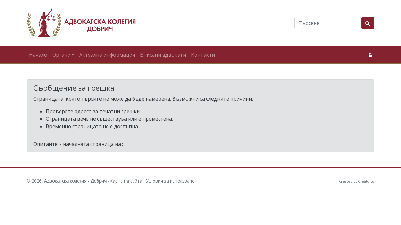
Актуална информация (107, 54)
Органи (61, 54)
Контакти (203, 54)
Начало (38, 54)
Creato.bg (366, 181)
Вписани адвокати (163, 54)
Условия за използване (170, 181)
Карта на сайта (126, 181)
